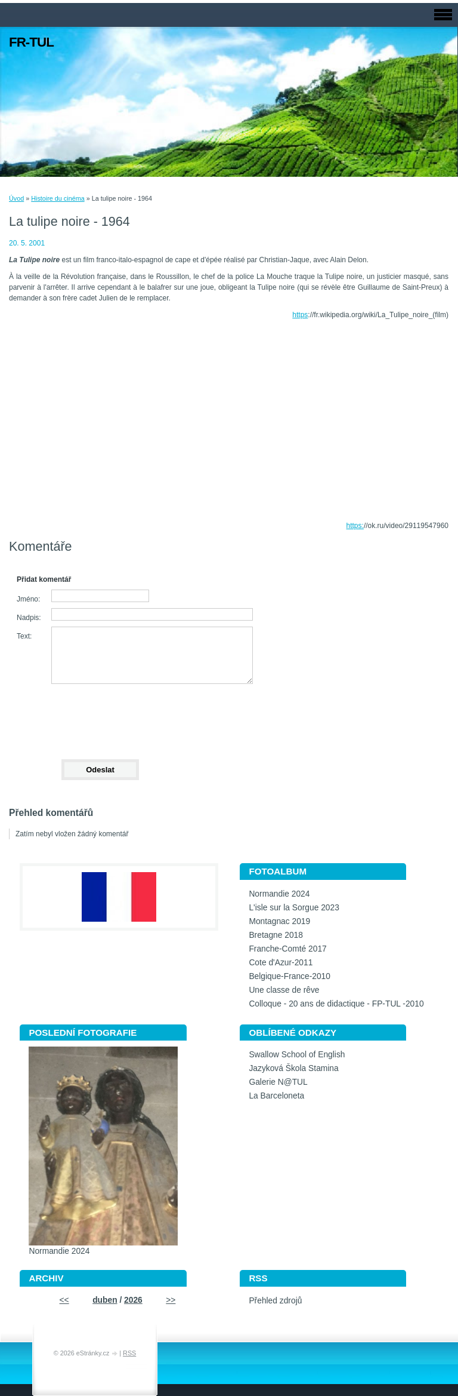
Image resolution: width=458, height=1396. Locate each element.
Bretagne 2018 (276, 935)
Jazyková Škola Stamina (293, 1068)
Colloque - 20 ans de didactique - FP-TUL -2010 (336, 1003)
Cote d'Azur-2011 (280, 962)
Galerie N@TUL (278, 1082)
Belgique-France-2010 (289, 976)
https (300, 315)
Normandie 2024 (279, 893)
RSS (129, 1353)
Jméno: (28, 599)
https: (355, 525)
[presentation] (99, 716)
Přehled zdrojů (275, 1300)
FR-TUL (31, 42)
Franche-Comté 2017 (287, 948)
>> (170, 1300)
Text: (24, 636)
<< (64, 1300)
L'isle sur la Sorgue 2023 (294, 907)
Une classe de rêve (284, 990)
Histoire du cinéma (57, 198)
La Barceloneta (276, 1095)
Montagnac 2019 (279, 921)
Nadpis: (29, 617)
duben (104, 1300)
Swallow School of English (297, 1054)
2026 (133, 1300)
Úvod (16, 198)
